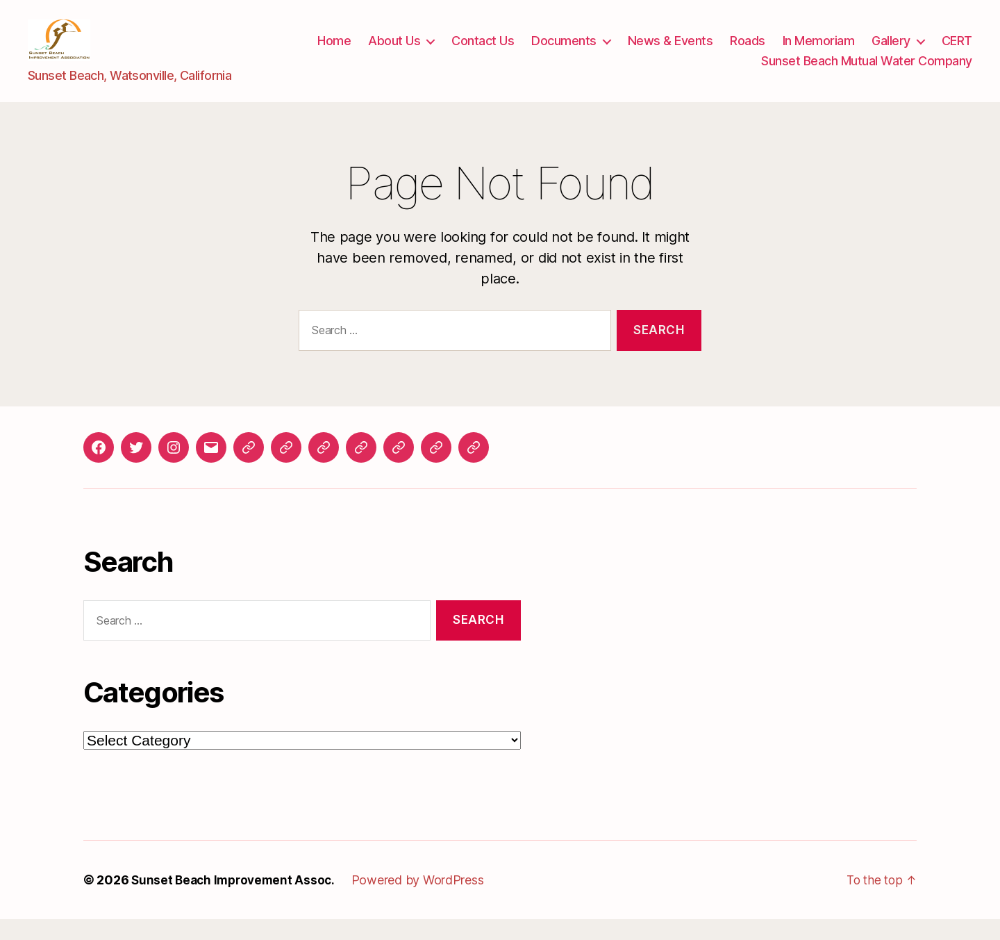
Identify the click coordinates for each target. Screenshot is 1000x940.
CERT (957, 51)
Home (334, 51)
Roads (747, 51)
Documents (564, 51)
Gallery (891, 51)
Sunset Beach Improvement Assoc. (236, 900)
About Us (394, 51)
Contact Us (482, 51)
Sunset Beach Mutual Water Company (866, 71)
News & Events (670, 51)
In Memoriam (819, 51)
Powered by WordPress (424, 900)
